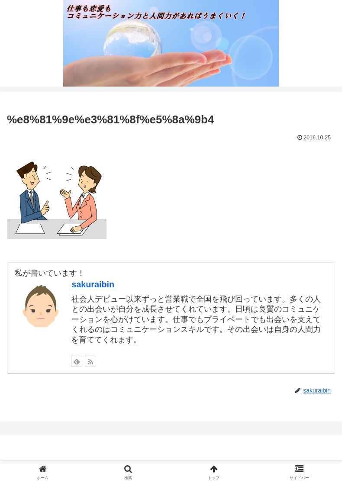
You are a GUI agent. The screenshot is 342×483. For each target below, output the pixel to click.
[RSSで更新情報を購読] (90, 361)
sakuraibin (92, 284)
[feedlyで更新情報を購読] (76, 361)
